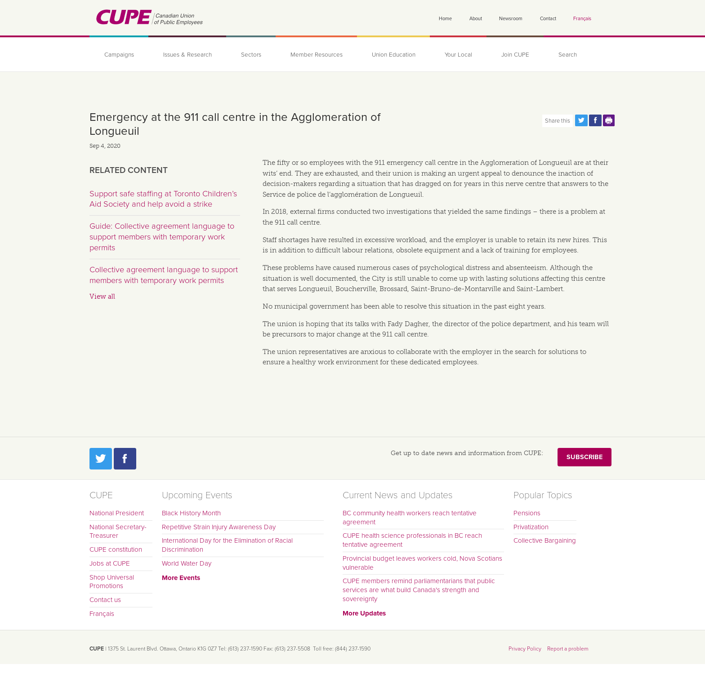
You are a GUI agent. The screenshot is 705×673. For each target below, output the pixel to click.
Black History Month (191, 513)
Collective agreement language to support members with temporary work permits (163, 275)
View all (102, 296)
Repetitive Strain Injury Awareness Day (219, 527)
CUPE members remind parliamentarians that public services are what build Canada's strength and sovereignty (419, 590)
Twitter (100, 458)
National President (116, 513)
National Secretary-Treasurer (118, 531)
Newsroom (510, 19)
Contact (548, 19)
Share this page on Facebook (595, 120)
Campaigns (119, 54)
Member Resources (316, 54)
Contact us (105, 600)
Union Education (393, 54)
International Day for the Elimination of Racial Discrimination (227, 544)
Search (567, 54)
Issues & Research (187, 54)
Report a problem (568, 649)
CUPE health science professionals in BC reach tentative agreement (412, 540)
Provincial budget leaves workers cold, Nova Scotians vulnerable (422, 562)
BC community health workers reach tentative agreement (410, 517)
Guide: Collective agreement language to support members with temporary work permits (161, 236)
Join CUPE (515, 54)
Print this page (609, 120)
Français (582, 19)
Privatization (531, 527)
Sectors (251, 54)
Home (445, 19)
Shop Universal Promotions (111, 581)
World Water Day (186, 563)
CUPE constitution (115, 549)
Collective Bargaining (544, 540)
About (475, 19)
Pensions (526, 513)
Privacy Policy (525, 649)
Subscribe (584, 457)
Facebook (125, 458)
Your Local (458, 54)
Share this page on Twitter (581, 120)
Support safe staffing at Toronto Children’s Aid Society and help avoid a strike (163, 199)
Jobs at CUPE (109, 563)
